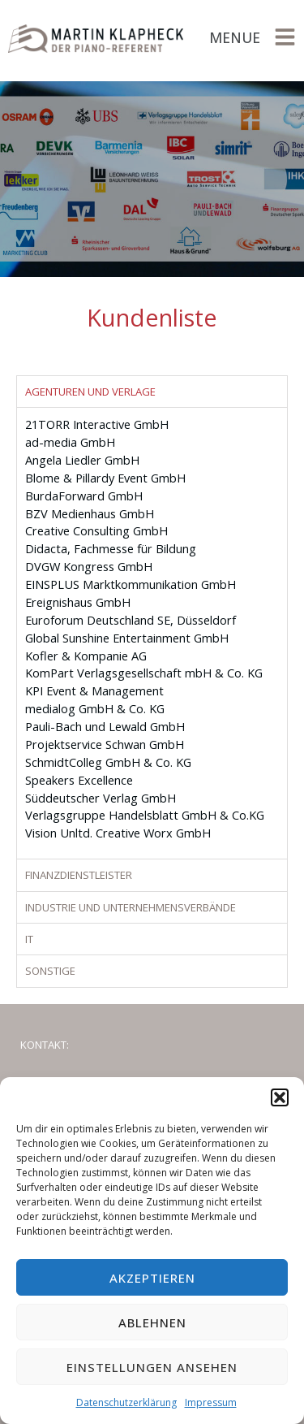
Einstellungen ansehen (152, 1367)
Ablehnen (152, 1322)
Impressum (211, 1402)
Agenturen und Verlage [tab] (90, 391)
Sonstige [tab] (50, 970)
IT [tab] (29, 939)
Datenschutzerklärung (126, 1402)
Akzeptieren (152, 1278)
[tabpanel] (152, 633)
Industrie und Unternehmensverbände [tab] (130, 907)
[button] (280, 1097)
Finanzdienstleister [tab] (78, 875)
